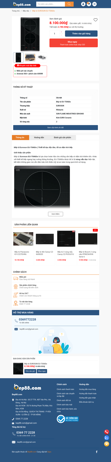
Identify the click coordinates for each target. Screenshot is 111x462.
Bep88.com (31, 451)
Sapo (49, 451)
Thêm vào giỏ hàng (81, 33)
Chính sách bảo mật (64, 404)
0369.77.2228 (22, 418)
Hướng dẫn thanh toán (88, 392)
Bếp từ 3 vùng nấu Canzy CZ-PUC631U (66, 253)
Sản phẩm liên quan (26, 224)
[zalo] (106, 439)
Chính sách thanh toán (65, 388)
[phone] (106, 434)
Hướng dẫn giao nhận (87, 397)
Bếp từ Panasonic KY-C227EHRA (22, 253)
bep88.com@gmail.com (26, 422)
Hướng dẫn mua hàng (87, 388)
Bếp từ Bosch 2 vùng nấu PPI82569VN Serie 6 (87, 254)
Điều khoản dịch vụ (86, 401)
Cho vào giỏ (30, 370)
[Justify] (69, 4)
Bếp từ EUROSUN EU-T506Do (35, 363)
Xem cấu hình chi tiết (55, 128)
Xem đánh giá (55, 19)
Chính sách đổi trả (64, 399)
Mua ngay (72, 44)
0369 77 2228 (25, 431)
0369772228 (27, 318)
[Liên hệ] (106, 446)
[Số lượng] (54, 33)
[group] (30, 34)
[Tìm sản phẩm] (50, 4)
